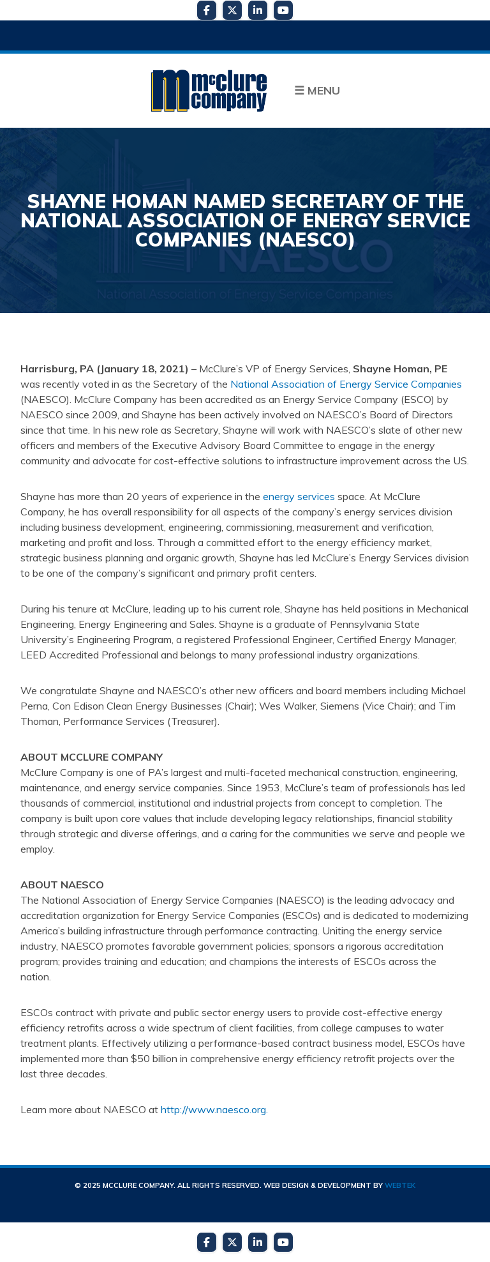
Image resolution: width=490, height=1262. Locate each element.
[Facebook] (207, 10)
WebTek (400, 1185)
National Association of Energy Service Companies (346, 383)
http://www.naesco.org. (214, 1109)
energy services (299, 496)
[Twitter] (232, 10)
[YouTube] (283, 10)
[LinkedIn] (258, 10)
